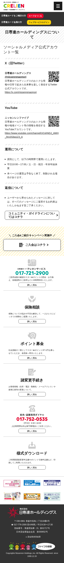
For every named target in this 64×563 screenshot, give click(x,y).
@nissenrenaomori (15, 77)
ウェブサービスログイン (39, 22)
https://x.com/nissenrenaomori (21, 92)
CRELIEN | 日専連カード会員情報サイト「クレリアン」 (14, 6)
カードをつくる (35, 16)
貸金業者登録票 (33, 537)
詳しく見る (32, 285)
